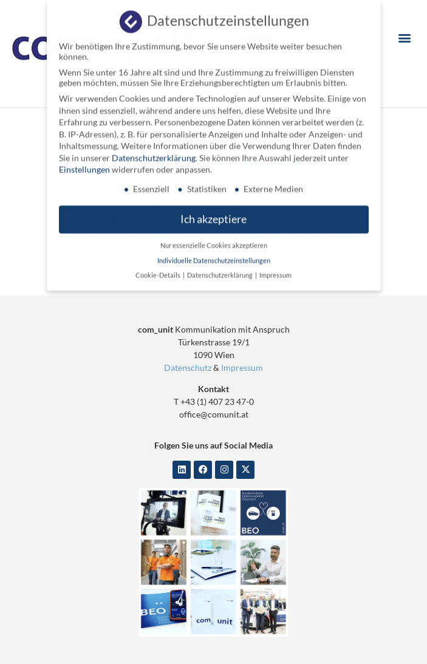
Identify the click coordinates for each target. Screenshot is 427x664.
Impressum (242, 367)
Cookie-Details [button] (158, 270)
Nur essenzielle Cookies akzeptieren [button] (213, 241)
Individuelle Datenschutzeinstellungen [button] (213, 256)
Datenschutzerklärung (154, 153)
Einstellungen (84, 165)
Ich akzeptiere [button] (213, 214)
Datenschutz (187, 367)
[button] (405, 37)
